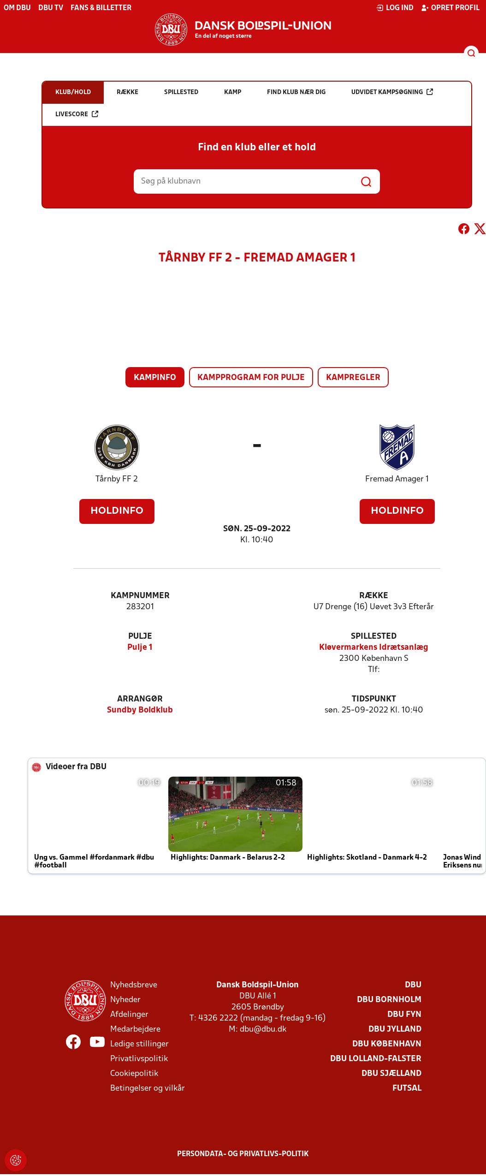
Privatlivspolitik (139, 1059)
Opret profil (450, 8)
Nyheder (125, 1000)
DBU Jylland (394, 1029)
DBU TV (50, 8)
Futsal (406, 1089)
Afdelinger (129, 1015)
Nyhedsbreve (133, 985)
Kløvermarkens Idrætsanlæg (373, 648)
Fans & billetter (101, 8)
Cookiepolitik (134, 1074)
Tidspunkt (374, 699)
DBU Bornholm (389, 1000)
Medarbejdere (135, 1029)
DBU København (386, 1044)
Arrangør (140, 699)
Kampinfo (155, 378)
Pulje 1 (140, 648)
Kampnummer (140, 596)
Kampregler (353, 378)
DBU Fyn (404, 1015)
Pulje (140, 637)
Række (373, 596)
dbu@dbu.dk (263, 1029)
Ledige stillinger (139, 1044)
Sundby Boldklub (140, 710)
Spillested (374, 637)
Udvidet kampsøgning (392, 92)
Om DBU (17, 8)
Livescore (76, 114)
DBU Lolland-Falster (375, 1059)
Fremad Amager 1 (397, 479)
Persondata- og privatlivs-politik (243, 1154)
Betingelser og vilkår (147, 1089)
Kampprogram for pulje (251, 378)
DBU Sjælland (391, 1074)
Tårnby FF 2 (116, 479)
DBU (413, 985)
